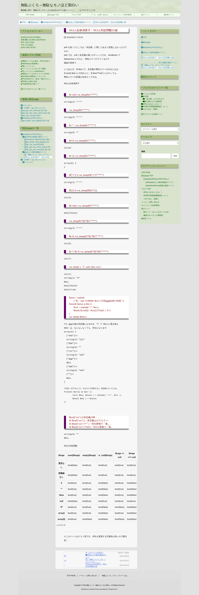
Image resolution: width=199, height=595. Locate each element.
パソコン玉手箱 (148, 94)
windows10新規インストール (33, 76)
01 (65, 561)
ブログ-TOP (146, 189)
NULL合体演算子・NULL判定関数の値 (109, 22)
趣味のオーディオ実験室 (153, 215)
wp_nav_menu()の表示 (31, 115)
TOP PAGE (145, 172)
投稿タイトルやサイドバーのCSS (35, 74)
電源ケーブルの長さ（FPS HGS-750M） (38, 61)
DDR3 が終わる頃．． (30, 81)
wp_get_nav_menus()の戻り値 (34, 110)
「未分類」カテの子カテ (153, 99)
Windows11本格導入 (30, 64)
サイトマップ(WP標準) (150, 205)
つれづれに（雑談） (150, 109)
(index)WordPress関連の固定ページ (159, 186)
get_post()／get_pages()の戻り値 (35, 121)
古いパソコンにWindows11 (32, 71)
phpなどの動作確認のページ (78, 22)
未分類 (144, 96)
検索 (143, 151)
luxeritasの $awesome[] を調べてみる (40, 139)
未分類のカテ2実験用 (152, 101)
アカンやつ (26, 105)
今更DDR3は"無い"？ (30, 84)
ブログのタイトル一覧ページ (33, 89)
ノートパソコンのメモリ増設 (33, 69)
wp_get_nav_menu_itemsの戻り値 (35, 113)
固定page (33, 22)
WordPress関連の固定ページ (35, 137)
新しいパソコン (28, 66)
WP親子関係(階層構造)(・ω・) (154, 106)
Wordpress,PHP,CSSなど (52, 22)
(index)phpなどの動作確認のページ (159, 182)
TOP (23, 22)
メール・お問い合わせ (150, 202)
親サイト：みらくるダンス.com (156, 212)
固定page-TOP (147, 176)
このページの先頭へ (95, 553)
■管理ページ (146, 219)
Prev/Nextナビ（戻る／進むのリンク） (37, 79)
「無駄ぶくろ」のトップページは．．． (41, 155)
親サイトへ (145, 209)
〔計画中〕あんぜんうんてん (33, 108)
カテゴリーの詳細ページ (151, 114)
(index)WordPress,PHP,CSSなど (156, 179)
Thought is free (112, 589)
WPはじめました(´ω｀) (151, 104)
